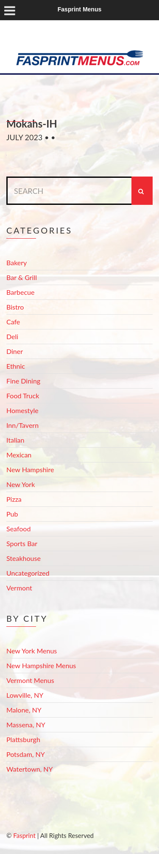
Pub (12, 514)
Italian (15, 440)
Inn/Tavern (22, 425)
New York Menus (31, 651)
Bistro (15, 307)
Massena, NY (25, 725)
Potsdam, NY (25, 754)
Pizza (14, 499)
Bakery (16, 262)
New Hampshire (30, 469)
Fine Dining (23, 381)
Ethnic (15, 366)
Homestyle (22, 410)
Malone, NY (24, 710)
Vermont (19, 588)
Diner (14, 351)
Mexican (18, 455)
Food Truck (22, 396)
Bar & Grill (21, 277)
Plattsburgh (23, 739)
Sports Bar (21, 543)
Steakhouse (23, 558)
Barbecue (20, 292)
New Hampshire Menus (41, 665)
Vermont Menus (30, 680)
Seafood (18, 529)
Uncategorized (28, 573)
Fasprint (24, 835)
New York (20, 484)
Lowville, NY (24, 695)
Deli (12, 336)
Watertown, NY (29, 769)
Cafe (13, 322)
